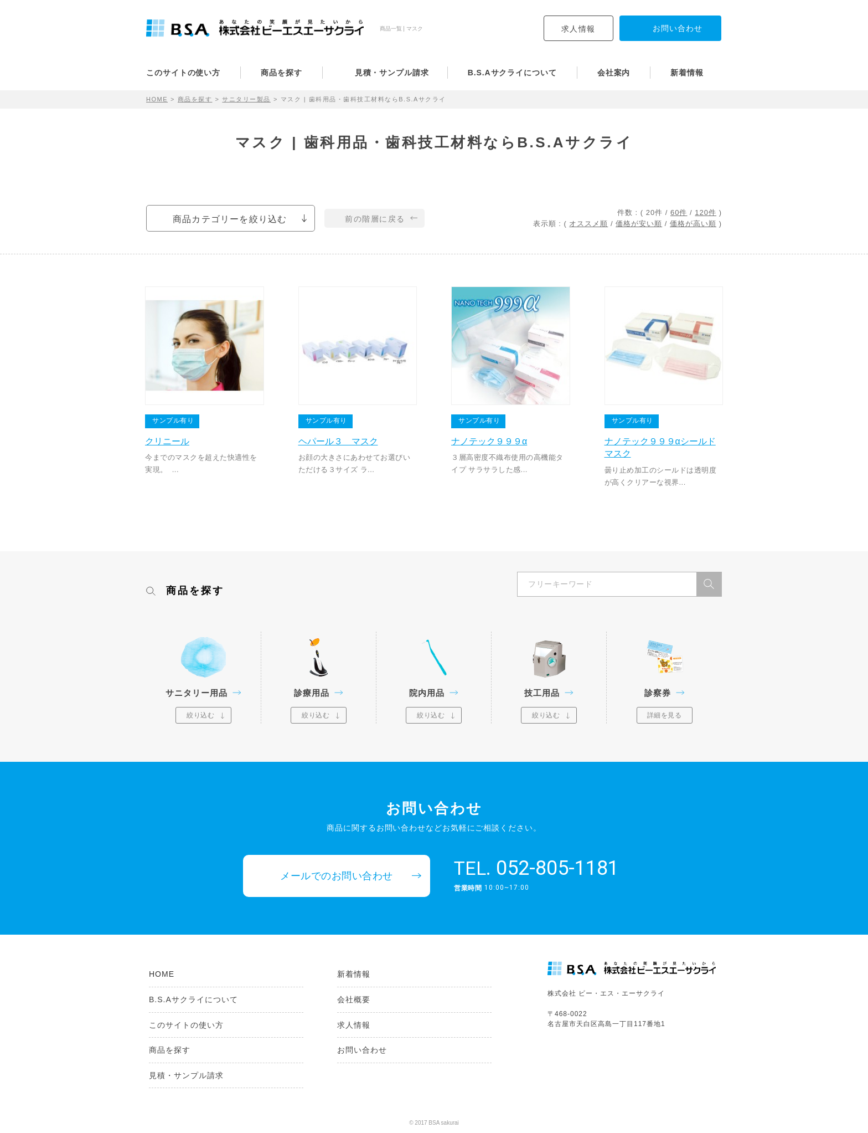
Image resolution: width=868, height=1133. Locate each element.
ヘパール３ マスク (338, 441)
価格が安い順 (639, 223)
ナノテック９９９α (489, 441)
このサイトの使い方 (183, 72)
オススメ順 (588, 223)
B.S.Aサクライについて (512, 72)
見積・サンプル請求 (392, 72)
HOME (157, 99)
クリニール (167, 441)
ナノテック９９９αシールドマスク (660, 447)
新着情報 (687, 72)
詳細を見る (664, 715)
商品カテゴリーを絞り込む (230, 219)
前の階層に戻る (375, 218)
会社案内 (614, 72)
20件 (654, 212)
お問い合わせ (362, 1049)
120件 (705, 212)
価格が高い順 (693, 223)
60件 (678, 212)
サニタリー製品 (246, 99)
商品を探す (281, 72)
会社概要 (353, 999)
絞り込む (200, 715)
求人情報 (578, 28)
